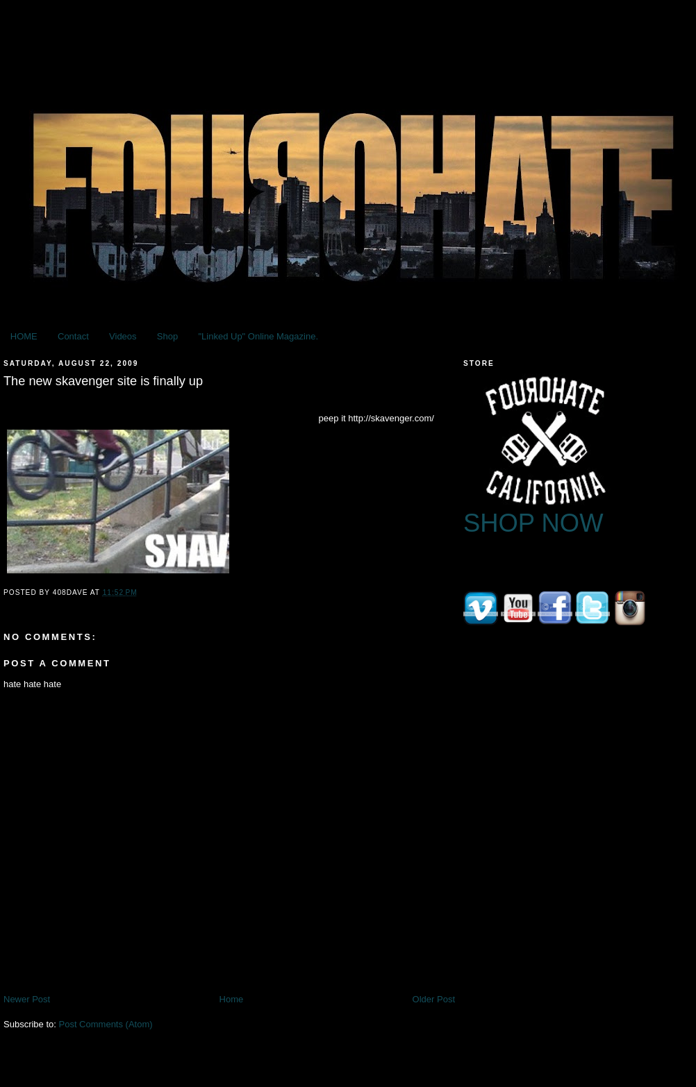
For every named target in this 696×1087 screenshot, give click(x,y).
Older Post (434, 999)
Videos (123, 336)
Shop (167, 336)
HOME (24, 336)
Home (231, 999)
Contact (73, 336)
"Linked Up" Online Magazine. (258, 336)
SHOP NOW (533, 523)
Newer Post (26, 999)
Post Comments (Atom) (106, 1024)
